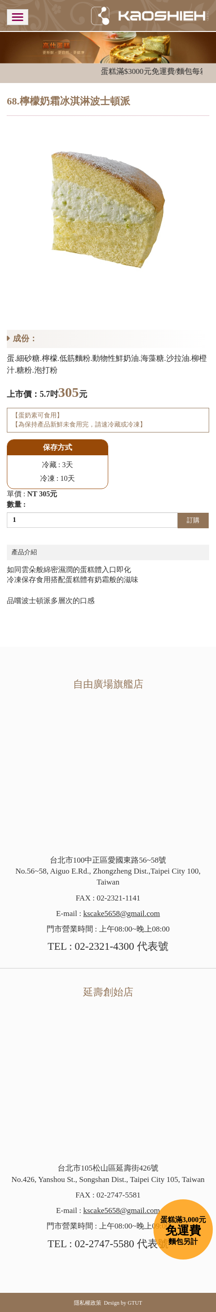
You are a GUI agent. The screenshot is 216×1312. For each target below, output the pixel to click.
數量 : (16, 504)
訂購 (193, 520)
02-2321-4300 (104, 946)
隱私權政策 (87, 1303)
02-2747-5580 (104, 1244)
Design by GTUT (123, 1303)
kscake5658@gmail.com (121, 913)
